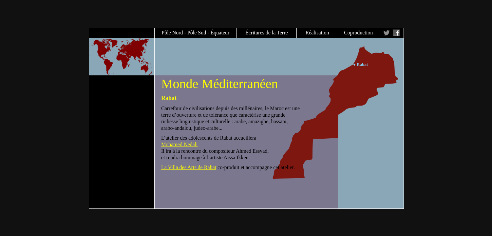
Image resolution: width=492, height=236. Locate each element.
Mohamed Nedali (179, 144)
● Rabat (360, 64)
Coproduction (358, 32)
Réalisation (317, 32)
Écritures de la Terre (266, 32)
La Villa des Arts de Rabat (188, 167)
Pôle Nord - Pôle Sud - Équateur (195, 32)
